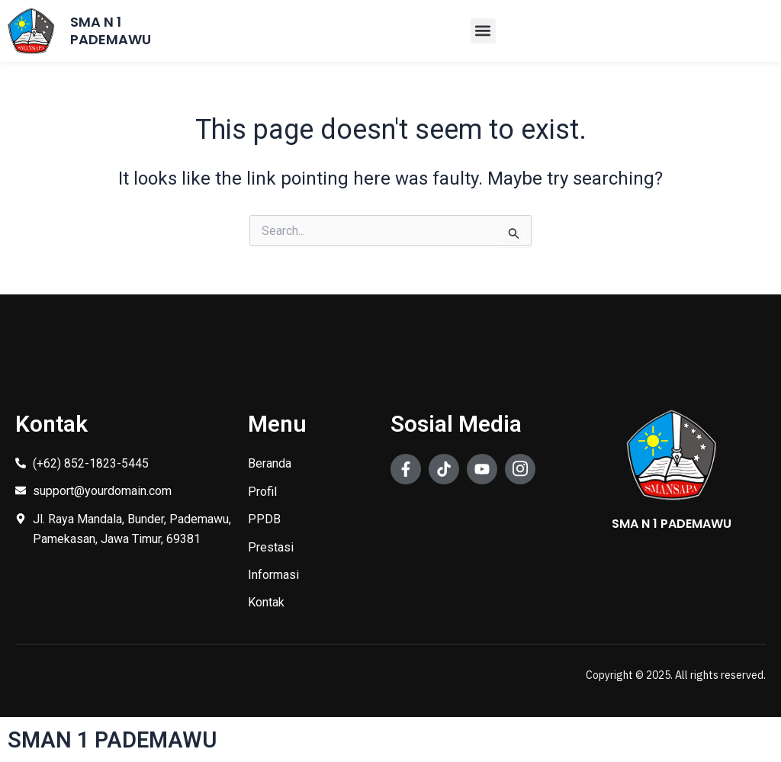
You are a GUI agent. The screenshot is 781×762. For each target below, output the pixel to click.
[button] (483, 30)
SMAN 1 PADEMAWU (114, 739)
